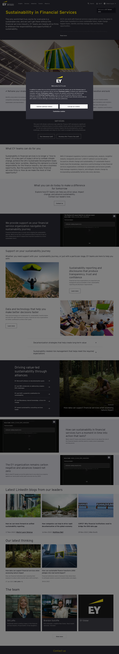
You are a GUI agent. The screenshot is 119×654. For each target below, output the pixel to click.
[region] (59, 95)
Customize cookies (59, 111)
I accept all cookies (73, 106)
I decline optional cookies (44, 106)
